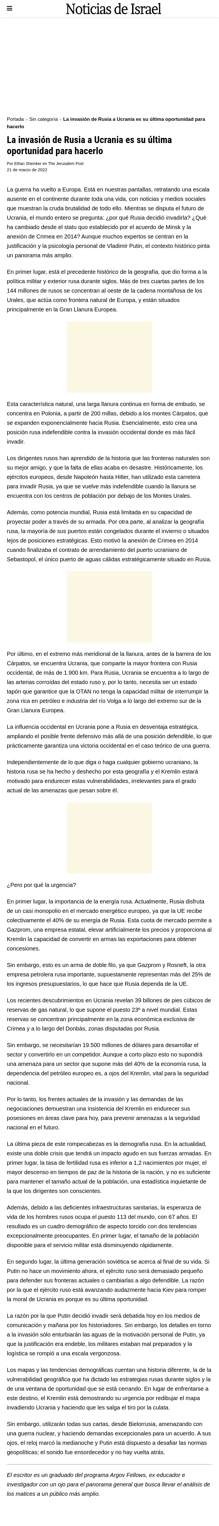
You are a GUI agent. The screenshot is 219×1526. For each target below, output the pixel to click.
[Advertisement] (109, 65)
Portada (15, 119)
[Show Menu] (9, 8)
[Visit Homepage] (113, 8)
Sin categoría (43, 119)
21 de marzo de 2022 (27, 169)
